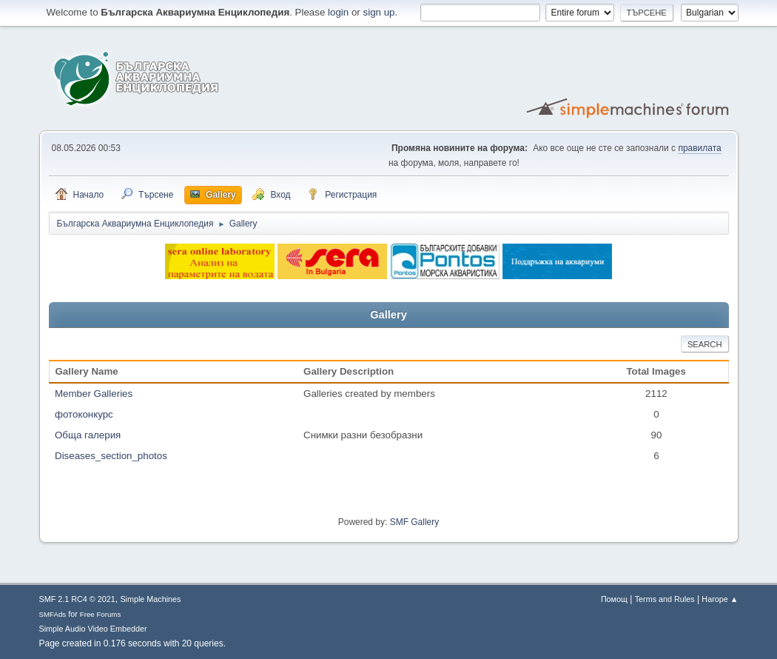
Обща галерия (88, 435)
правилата (699, 148)
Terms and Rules (665, 599)
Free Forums (100, 614)
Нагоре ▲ (720, 599)
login (338, 12)
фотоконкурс (84, 414)
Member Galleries (93, 393)
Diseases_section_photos (111, 455)
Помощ (614, 599)
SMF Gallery (415, 522)
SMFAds (53, 614)
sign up (379, 12)
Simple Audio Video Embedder (93, 628)
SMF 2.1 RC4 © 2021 (77, 599)
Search (704, 344)
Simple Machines (150, 599)
